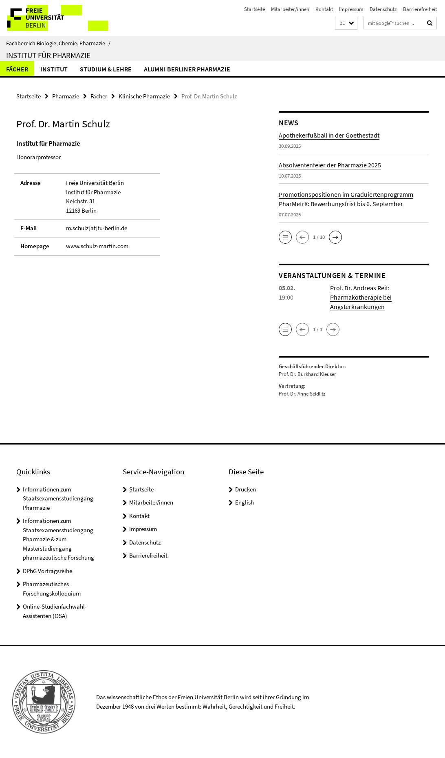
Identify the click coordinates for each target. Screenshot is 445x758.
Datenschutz (383, 9)
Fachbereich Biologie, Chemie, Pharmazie (58, 43)
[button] (346, 23)
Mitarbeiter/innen (290, 9)
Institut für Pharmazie (48, 55)
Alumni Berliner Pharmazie (187, 69)
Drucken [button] (245, 489)
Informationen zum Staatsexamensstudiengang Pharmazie (58, 498)
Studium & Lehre (106, 69)
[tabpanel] (134, 201)
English (244, 502)
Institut (54, 69)
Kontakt (324, 9)
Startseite (254, 9)
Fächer (17, 69)
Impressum (351, 9)
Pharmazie (65, 96)
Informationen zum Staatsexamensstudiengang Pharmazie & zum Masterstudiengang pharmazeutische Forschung (58, 539)
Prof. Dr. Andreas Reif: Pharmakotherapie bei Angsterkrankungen (361, 297)
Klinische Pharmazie (144, 96)
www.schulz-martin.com (97, 246)
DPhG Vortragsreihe (47, 571)
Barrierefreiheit (420, 9)
